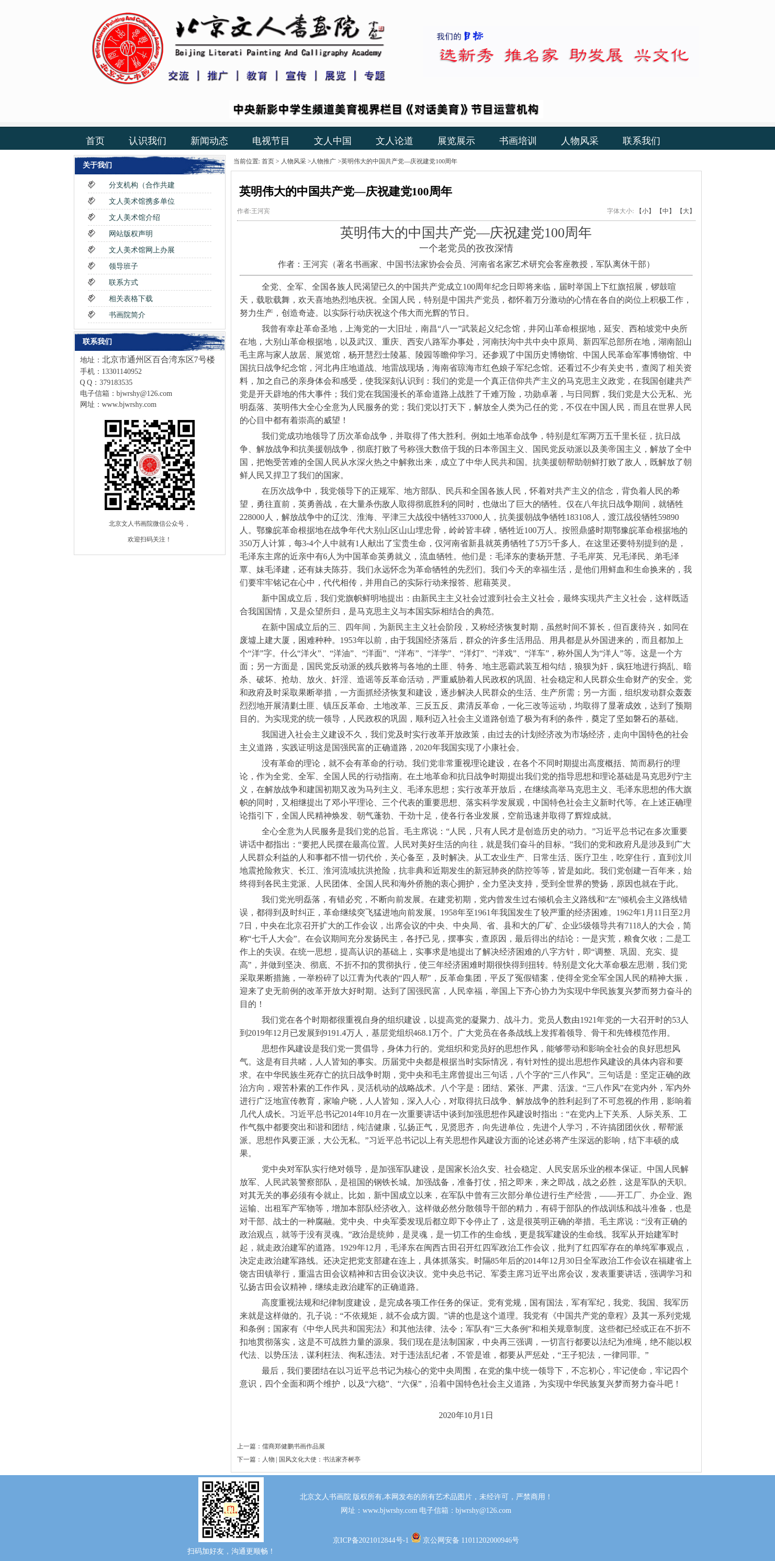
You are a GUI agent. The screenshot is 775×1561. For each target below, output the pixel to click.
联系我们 (641, 141)
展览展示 (456, 141)
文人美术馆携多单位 (142, 201)
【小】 (645, 211)
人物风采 (580, 141)
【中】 (665, 211)
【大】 (686, 211)
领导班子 (123, 266)
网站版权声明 (131, 234)
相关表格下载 (131, 299)
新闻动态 (209, 141)
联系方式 (123, 282)
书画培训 (518, 141)
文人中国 (333, 141)
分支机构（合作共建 (142, 185)
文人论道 (394, 141)
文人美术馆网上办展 (142, 250)
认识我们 (147, 141)
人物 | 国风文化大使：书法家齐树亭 (311, 1459)
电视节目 (271, 141)
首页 (95, 141)
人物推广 (323, 161)
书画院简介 (127, 315)
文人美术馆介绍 (134, 218)
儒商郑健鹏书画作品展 (293, 1446)
